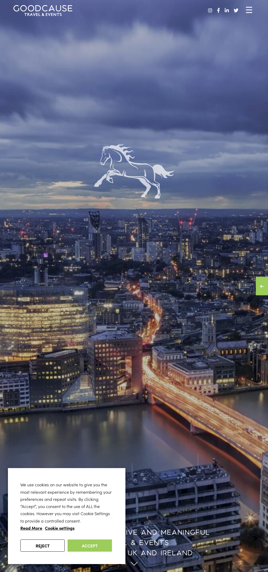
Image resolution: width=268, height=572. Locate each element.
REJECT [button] (43, 545)
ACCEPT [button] (90, 545)
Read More (31, 528)
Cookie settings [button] (59, 528)
